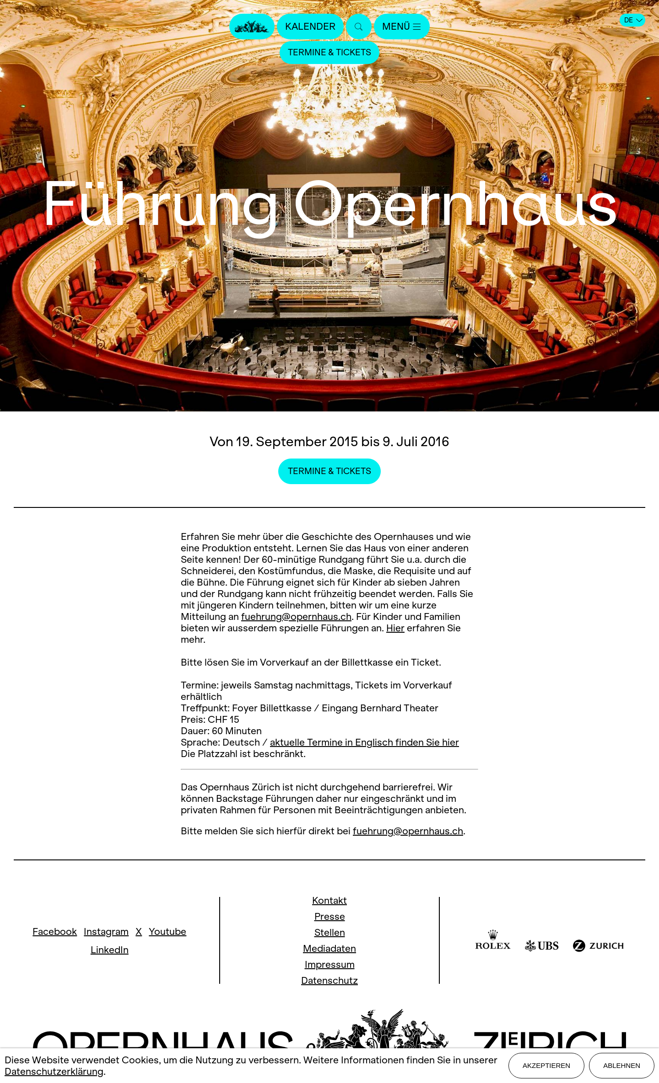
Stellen (329, 932)
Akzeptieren (546, 1065)
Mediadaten (329, 948)
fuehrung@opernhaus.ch (296, 616)
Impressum (330, 964)
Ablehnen (621, 1065)
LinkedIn (110, 949)
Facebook (54, 931)
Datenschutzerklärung (54, 1071)
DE (633, 20)
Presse (329, 916)
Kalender (310, 26)
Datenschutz (329, 980)
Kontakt (329, 900)
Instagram (106, 931)
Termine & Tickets (329, 52)
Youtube (167, 931)
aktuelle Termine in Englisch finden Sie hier (364, 742)
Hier (395, 628)
